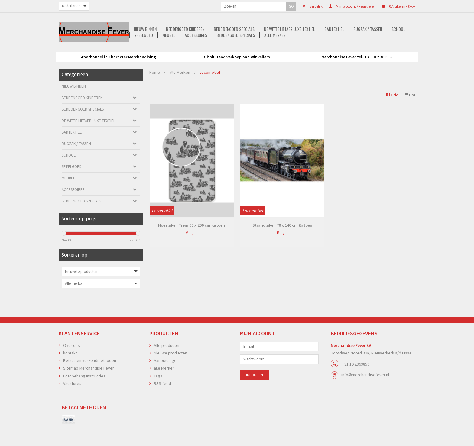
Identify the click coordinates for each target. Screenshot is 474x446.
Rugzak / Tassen (311, 52)
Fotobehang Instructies (84, 394)
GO (129, 6)
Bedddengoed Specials (174, 52)
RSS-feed (162, 402)
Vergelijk (252, 6)
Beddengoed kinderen (125, 52)
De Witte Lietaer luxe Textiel (230, 52)
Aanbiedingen (166, 379)
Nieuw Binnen (84, 52)
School (342, 52)
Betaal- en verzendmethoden (89, 379)
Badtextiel (276, 52)
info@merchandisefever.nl (365, 393)
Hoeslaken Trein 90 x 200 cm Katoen (191, 244)
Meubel (394, 52)
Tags (158, 394)
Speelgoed (368, 52)
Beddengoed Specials (238, 58)
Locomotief (210, 91)
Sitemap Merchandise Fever (88, 386)
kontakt (70, 371)
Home (154, 91)
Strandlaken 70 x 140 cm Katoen (282, 244)
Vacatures (72, 402)
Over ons (71, 364)
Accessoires (197, 58)
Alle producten (167, 364)
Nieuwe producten (170, 371)
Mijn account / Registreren (291, 6)
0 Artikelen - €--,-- (338, 6)
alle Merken (277, 58)
